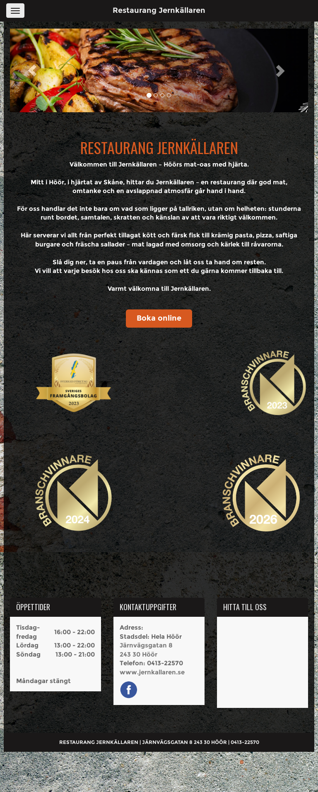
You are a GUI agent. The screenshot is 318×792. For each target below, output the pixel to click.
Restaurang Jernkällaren (159, 10)
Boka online (159, 318)
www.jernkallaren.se (152, 672)
